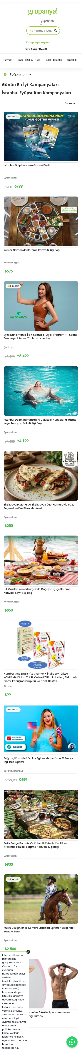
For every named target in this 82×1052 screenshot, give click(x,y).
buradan (7, 1044)
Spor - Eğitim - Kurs (29, 60)
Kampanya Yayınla (38, 42)
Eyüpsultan (47, 21)
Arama (68, 103)
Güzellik (72, 60)
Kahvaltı (7, 60)
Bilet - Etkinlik (54, 60)
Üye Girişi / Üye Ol (36, 49)
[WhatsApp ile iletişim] (72, 1042)
